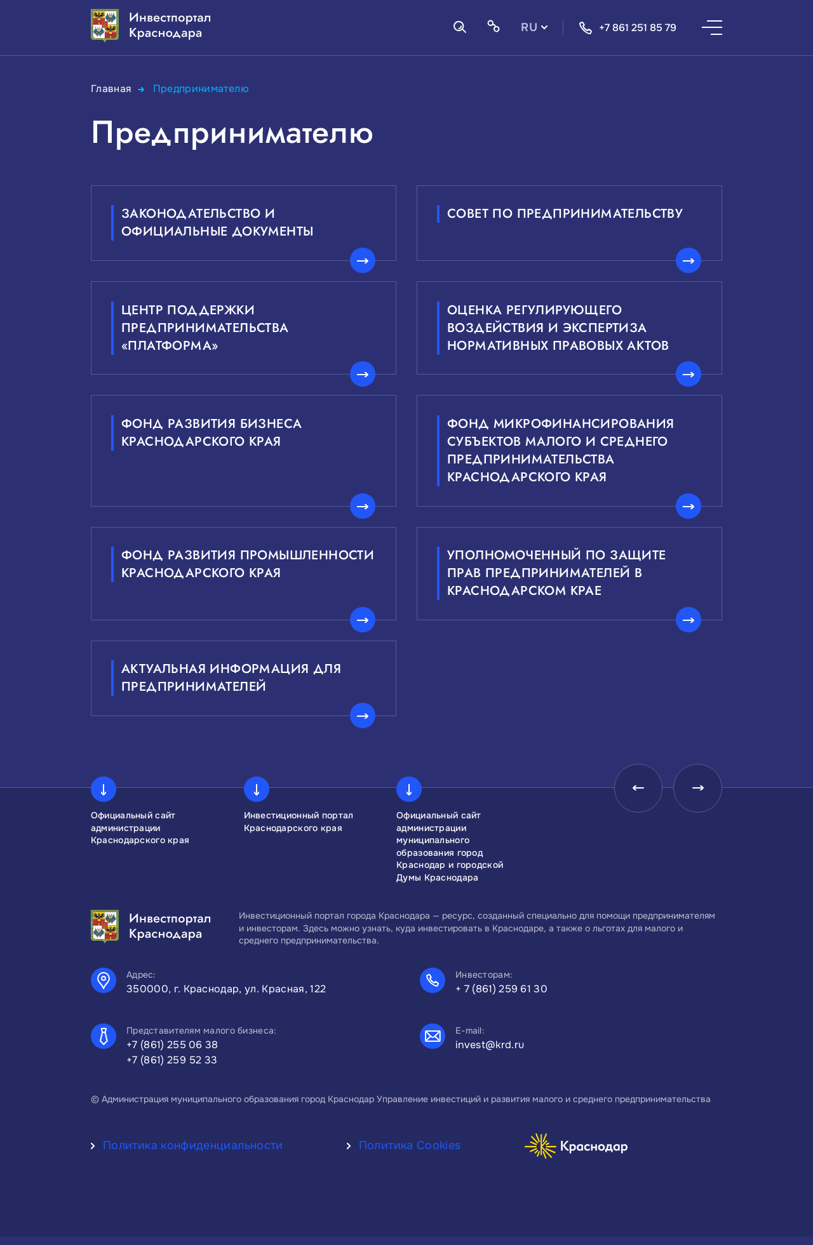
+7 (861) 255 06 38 (172, 1053)
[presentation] (634, 797)
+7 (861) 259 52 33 (172, 1068)
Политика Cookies (410, 1154)
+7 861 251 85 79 (627, 28)
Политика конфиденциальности (193, 1154)
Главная (111, 88)
